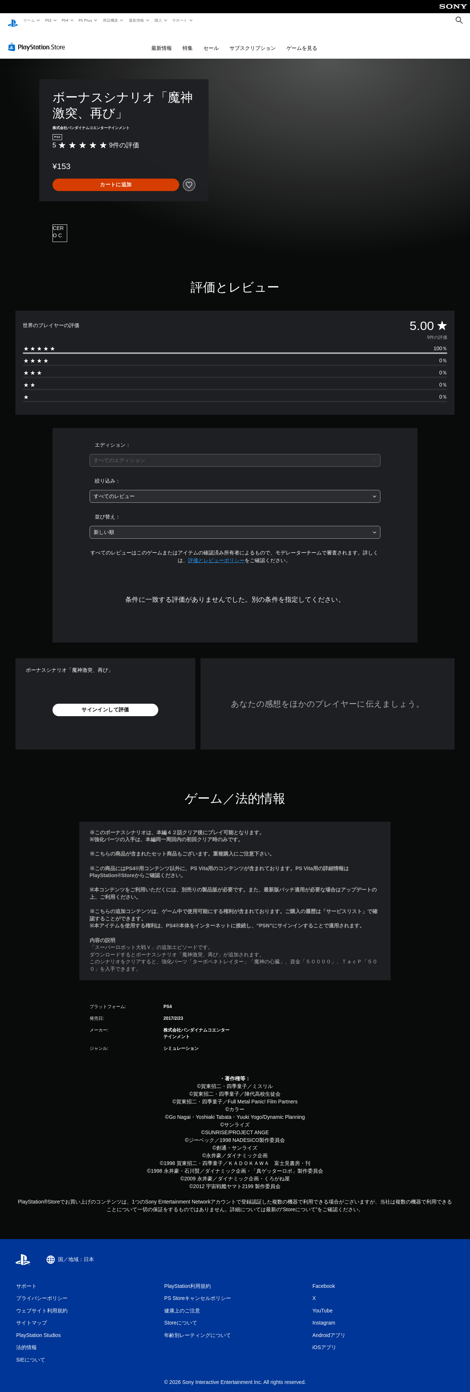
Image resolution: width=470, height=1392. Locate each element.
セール (211, 41)
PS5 (48, 20)
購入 (158, 20)
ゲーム (29, 20)
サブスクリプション (252, 41)
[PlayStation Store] (38, 40)
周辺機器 (110, 20)
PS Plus (86, 20)
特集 (187, 41)
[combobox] (235, 453)
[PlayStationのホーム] (13, 20)
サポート (180, 20)
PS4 (65, 20)
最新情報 (136, 20)
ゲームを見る (301, 41)
